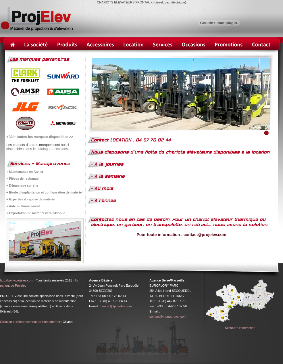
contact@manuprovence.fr (167, 316)
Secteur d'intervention (240, 327)
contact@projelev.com (116, 306)
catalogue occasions (52, 149)
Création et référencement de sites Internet (30, 321)
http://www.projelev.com (16, 280)
